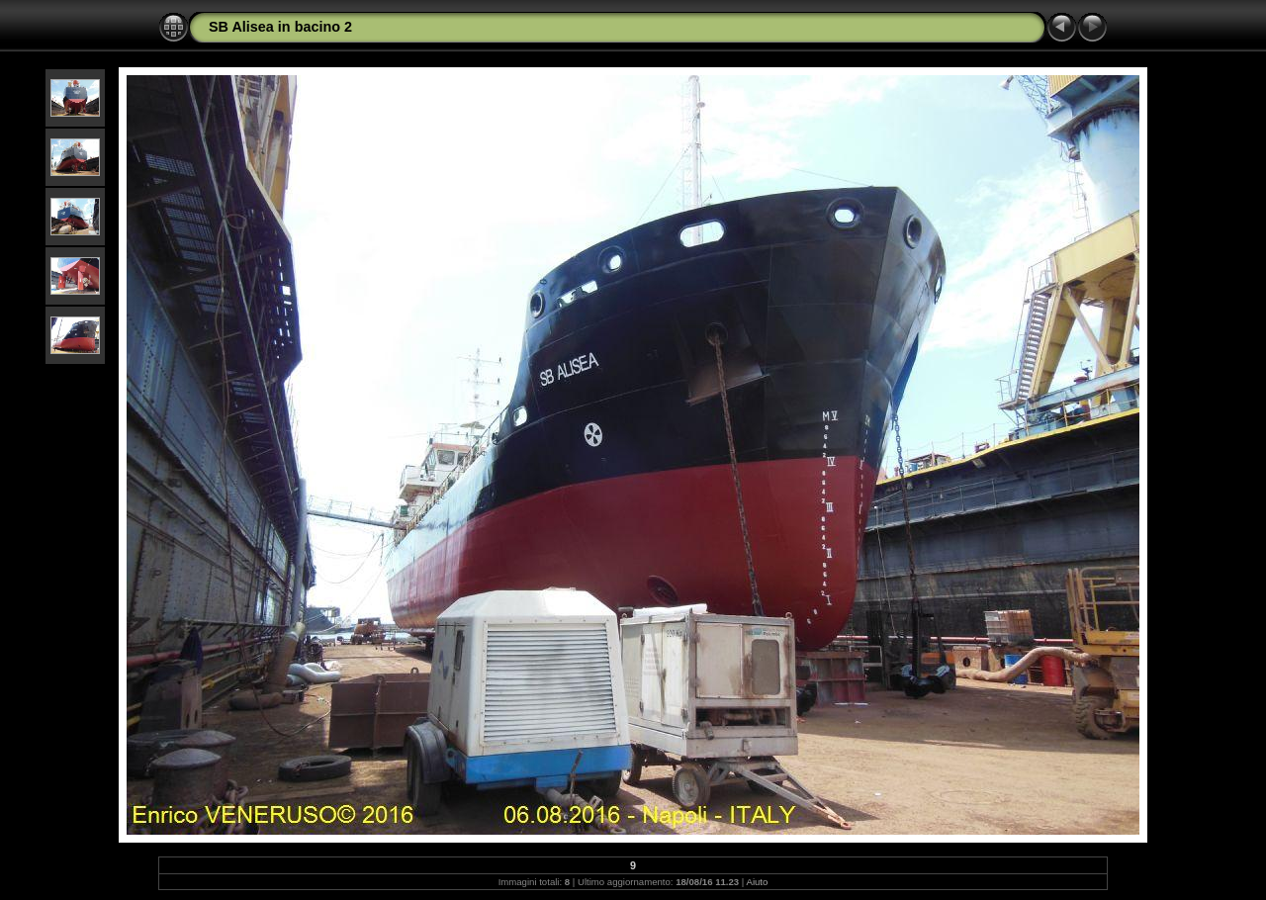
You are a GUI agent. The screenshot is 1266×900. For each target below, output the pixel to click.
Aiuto (758, 881)
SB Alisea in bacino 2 (280, 27)
